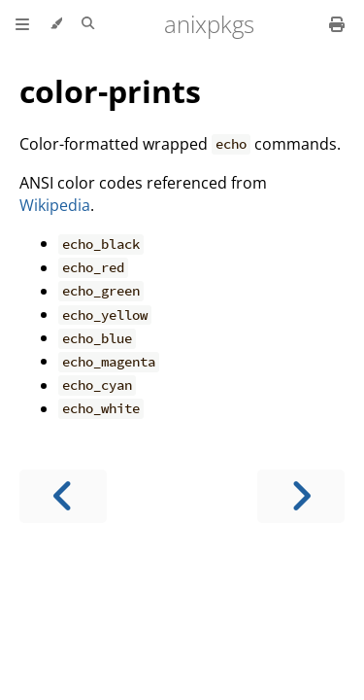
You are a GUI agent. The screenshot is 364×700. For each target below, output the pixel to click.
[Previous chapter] (63, 496)
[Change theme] (56, 24)
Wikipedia (54, 205)
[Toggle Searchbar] (88, 24)
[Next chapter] (301, 496)
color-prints (110, 91)
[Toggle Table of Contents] (22, 24)
